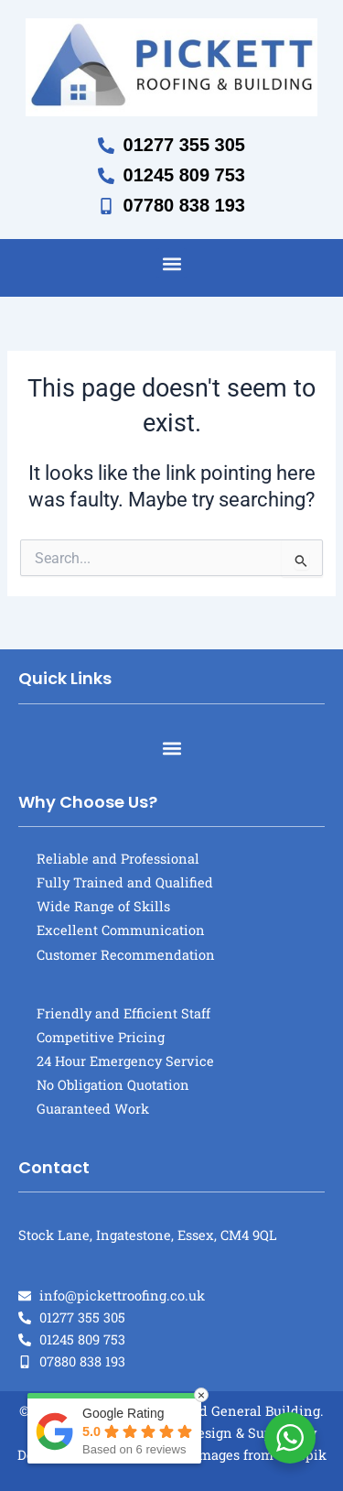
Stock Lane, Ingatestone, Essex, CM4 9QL (147, 1235)
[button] (171, 263)
